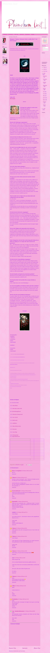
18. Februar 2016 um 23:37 (21, 477)
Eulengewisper (15, 435)
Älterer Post (37, 648)
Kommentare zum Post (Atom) (19, 651)
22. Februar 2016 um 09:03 (29, 611)
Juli (44, 91)
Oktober (44, 82)
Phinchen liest (10, 3)
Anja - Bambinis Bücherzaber (18, 611)
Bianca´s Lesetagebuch (16, 470)
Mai (44, 95)
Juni (44, 93)
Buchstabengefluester (16, 411)
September (45, 85)
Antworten (14, 474)
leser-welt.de (15, 417)
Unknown (14, 477)
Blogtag (32, 34)
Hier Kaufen (12, 98)
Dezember (45, 76)
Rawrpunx (15, 429)
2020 (44, 67)
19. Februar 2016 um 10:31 (21, 536)
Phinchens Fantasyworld (17, 414)
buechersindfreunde (16, 490)
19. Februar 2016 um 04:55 (25, 490)
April (44, 97)
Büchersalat (15, 420)
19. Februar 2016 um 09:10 (21, 528)
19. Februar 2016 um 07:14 (22, 512)
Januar (44, 104)
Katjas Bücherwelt (16, 436)
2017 (44, 71)
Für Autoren (11, 34)
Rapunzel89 (14, 501)
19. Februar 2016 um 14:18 (20, 585)
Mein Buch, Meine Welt (17, 408)
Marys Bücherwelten (17, 426)
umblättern (15, 423)
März (44, 99)
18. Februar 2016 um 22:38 (27, 470)
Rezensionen (27, 34)
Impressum (22, 34)
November (45, 79)
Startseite (5, 34)
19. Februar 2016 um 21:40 (23, 599)
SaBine (13, 585)
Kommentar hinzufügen (15, 623)
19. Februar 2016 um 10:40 (20, 557)
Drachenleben (15, 599)
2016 (44, 73)
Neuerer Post (12, 648)
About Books (15, 405)
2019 (44, 69)
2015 (44, 108)
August (44, 88)
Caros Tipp (15, 432)
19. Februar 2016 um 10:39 (21, 551)
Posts (44, 47)
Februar (44, 101)
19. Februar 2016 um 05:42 (22, 501)
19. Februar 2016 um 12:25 (21, 576)
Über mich (16, 34)
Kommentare (45, 49)
